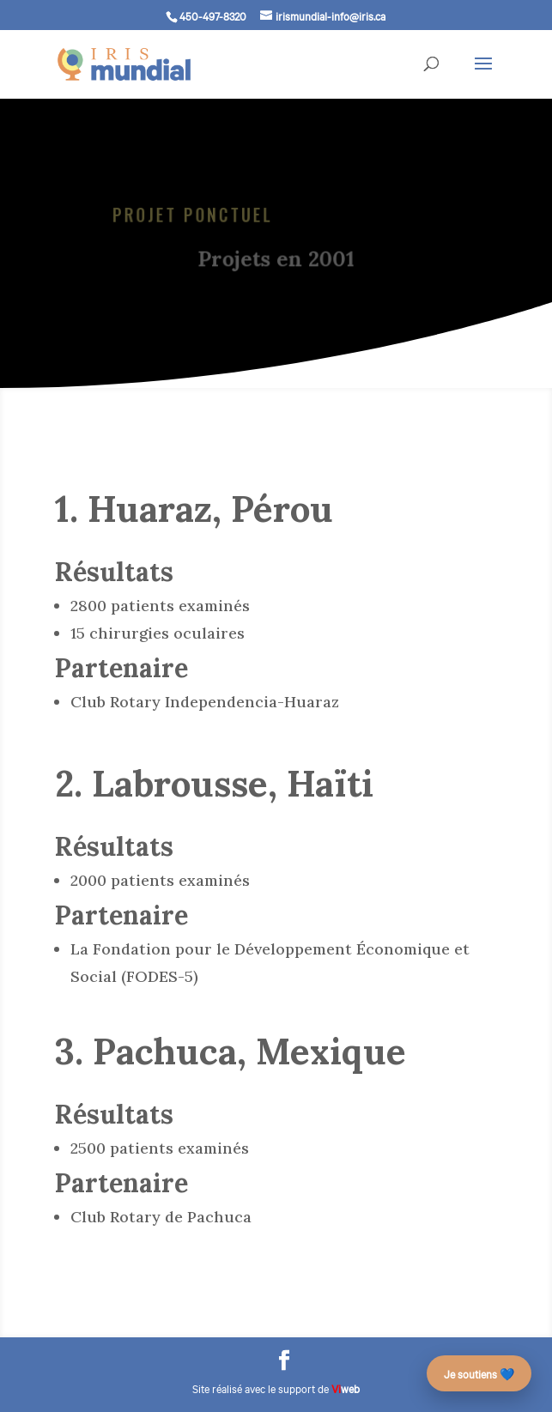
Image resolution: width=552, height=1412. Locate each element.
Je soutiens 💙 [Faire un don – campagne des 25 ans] (479, 1373)
